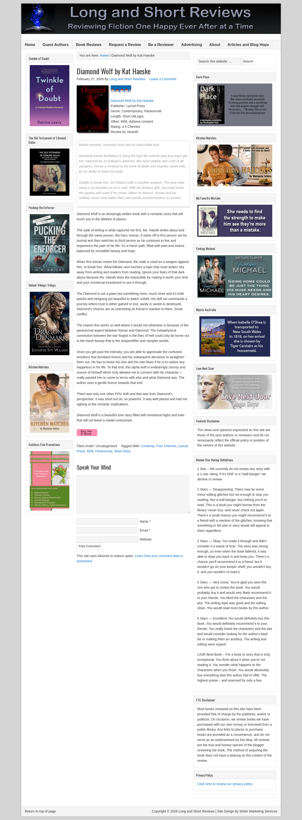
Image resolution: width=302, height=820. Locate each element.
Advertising (191, 45)
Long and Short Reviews (151, 19)
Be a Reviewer (161, 45)
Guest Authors (55, 45)
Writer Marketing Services (258, 811)
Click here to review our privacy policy (224, 784)
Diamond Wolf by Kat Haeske (132, 101)
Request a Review (125, 45)
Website (145, 539)
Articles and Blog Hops (248, 45)
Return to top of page (40, 811)
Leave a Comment (162, 79)
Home (30, 45)
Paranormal (103, 451)
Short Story (122, 451)
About (214, 45)
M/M (90, 451)
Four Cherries (166, 446)
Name (144, 521)
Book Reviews (88, 45)
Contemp (148, 446)
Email (144, 530)
